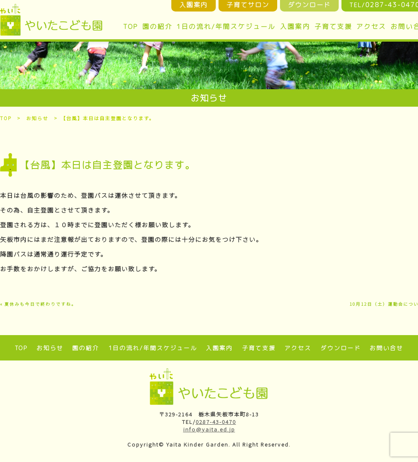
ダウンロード (340, 348)
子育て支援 (333, 26)
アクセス (371, 26)
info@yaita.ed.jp (209, 429)
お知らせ (38, 118)
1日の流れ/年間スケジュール (226, 26)
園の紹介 (157, 26)
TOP (130, 26)
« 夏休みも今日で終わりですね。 (38, 304)
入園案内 (295, 26)
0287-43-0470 (216, 422)
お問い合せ (386, 348)
